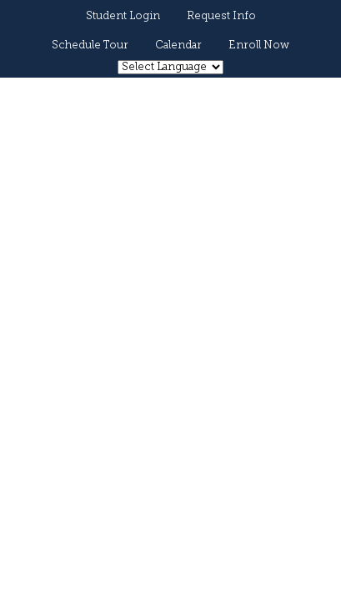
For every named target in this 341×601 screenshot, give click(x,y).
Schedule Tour (90, 45)
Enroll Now (258, 45)
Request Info (221, 16)
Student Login (123, 16)
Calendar (178, 45)
